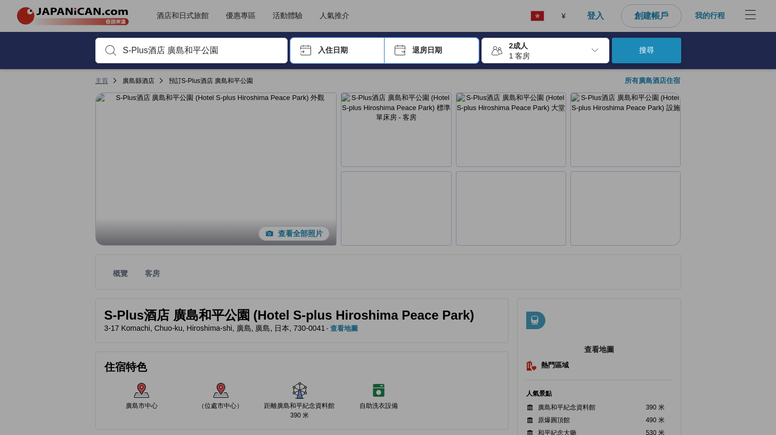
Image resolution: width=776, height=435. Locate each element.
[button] (337, 50)
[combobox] (200, 50)
